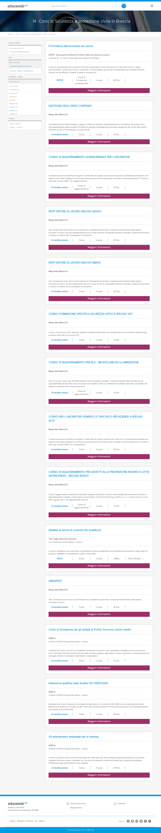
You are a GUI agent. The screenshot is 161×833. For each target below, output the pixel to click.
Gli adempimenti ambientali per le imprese (74, 736)
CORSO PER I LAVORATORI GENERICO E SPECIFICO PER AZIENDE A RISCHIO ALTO (96, 418)
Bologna (13, 107)
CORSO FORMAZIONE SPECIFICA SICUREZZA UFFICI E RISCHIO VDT (91, 314)
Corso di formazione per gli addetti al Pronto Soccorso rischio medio (90, 629)
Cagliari (13, 114)
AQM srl (52, 638)
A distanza (14, 90)
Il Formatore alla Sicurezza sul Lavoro (71, 46)
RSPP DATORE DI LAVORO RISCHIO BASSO (75, 211)
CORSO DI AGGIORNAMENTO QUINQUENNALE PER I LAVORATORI (89, 157)
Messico (42, 821)
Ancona (13, 93)
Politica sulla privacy (78, 804)
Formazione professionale (19, 52)
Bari (12, 100)
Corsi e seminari (16, 48)
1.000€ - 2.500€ (16, 127)
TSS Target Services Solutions (62, 539)
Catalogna (21, 821)
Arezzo (13, 97)
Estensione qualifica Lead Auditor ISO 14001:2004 (78, 683)
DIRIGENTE (55, 581)
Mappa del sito (76, 808)
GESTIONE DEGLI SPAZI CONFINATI (70, 106)
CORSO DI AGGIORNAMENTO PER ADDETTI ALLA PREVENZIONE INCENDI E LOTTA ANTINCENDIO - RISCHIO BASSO (99, 473)
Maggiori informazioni (99, 90)
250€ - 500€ (15, 124)
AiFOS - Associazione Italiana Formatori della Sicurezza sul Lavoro (79, 55)
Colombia (29, 821)
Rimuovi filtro (14, 63)
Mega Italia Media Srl (58, 114)
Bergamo (13, 104)
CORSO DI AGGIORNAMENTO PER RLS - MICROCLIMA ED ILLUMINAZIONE (94, 362)
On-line (13, 86)
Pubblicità (121, 804)
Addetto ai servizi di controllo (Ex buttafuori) (75, 530)
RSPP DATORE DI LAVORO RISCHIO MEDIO (75, 262)
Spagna (13, 821)
